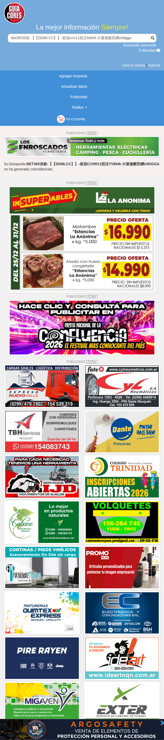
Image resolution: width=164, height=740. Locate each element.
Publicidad (149, 50)
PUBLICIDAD (82, 133)
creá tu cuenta (133, 65)
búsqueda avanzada (139, 45)
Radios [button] (79, 107)
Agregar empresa (73, 76)
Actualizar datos (74, 86)
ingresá (154, 65)
